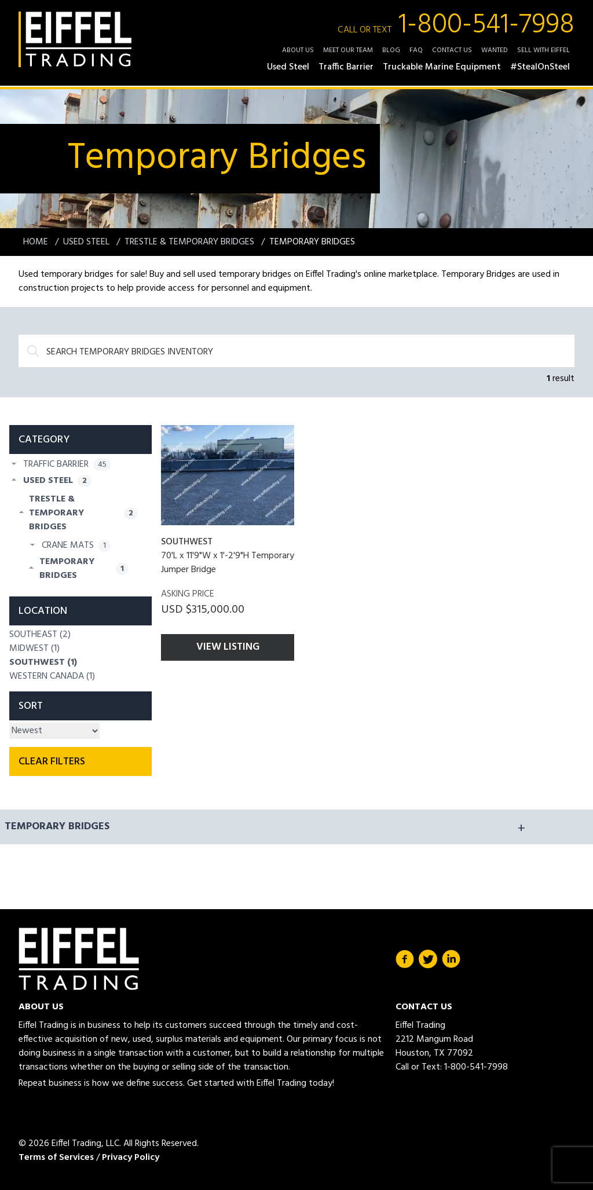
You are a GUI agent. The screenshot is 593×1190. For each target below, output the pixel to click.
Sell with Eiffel (543, 50)
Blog (391, 50)
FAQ (416, 50)
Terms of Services (56, 1157)
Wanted (494, 50)
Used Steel (87, 242)
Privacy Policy (130, 1157)
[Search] (296, 351)
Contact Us (452, 50)
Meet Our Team (348, 50)
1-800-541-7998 (456, 25)
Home (36, 242)
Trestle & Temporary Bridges (191, 242)
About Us (298, 50)
